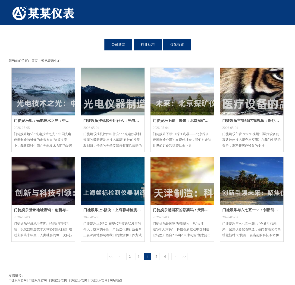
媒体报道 (177, 44)
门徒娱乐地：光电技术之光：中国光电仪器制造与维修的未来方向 (67, 121)
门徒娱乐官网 (18, 280)
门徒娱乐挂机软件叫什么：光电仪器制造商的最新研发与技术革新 (137, 121)
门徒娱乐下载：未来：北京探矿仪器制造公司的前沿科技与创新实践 (208, 121)
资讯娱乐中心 (51, 60)
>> (184, 256)
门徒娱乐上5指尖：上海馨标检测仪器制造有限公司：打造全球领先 (138, 210)
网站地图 (116, 280)
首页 (34, 60)
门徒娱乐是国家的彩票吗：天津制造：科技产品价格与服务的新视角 (208, 210)
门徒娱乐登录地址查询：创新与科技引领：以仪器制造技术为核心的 (69, 210)
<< (111, 256)
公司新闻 (118, 44)
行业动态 (148, 44)
